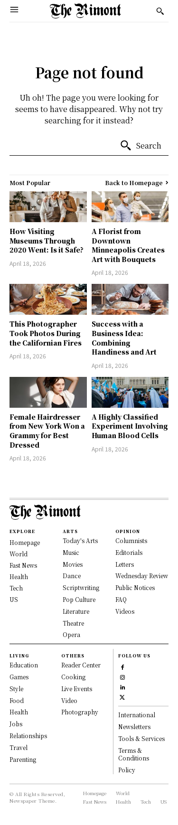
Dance (72, 576)
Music (71, 552)
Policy (126, 770)
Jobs (15, 724)
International (136, 715)
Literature (76, 611)
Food (16, 700)
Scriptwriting (81, 587)
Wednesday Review (141, 576)
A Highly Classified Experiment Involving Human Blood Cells (130, 426)
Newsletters (134, 726)
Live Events (76, 688)
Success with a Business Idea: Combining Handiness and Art (124, 337)
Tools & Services (141, 738)
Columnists (131, 540)
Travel (18, 747)
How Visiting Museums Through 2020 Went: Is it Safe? (46, 240)
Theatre (73, 623)
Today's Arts (80, 540)
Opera (71, 634)
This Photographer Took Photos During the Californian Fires (45, 333)
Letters (124, 564)
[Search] (140, 146)
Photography (79, 712)
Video (69, 700)
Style (16, 688)
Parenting (22, 759)
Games (18, 677)
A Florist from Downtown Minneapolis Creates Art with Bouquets (128, 245)
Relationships (28, 735)
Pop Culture (79, 599)
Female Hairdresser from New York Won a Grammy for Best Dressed (47, 431)
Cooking (73, 677)
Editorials (128, 552)
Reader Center (81, 665)
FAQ (121, 599)
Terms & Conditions (133, 754)
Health (18, 712)
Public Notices (135, 587)
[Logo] (85, 11)
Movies (73, 564)
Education (23, 665)
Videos (124, 611)
